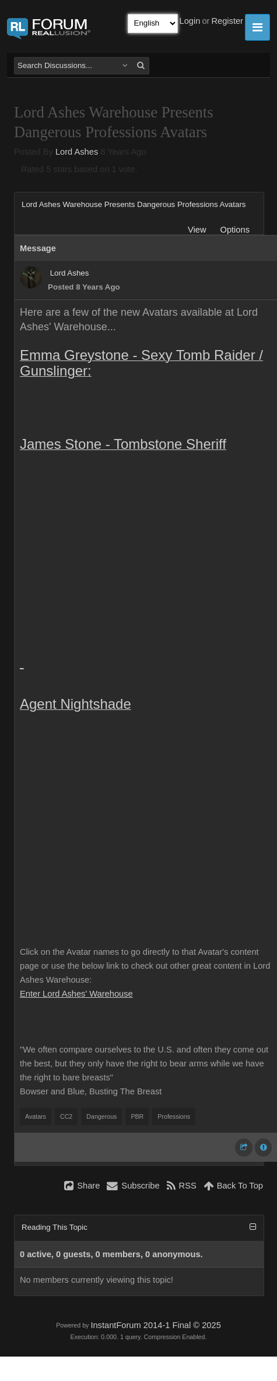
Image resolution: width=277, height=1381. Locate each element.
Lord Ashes (76, 151)
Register (227, 21)
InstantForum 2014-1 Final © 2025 (155, 1325)
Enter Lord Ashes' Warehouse (76, 993)
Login (190, 21)
